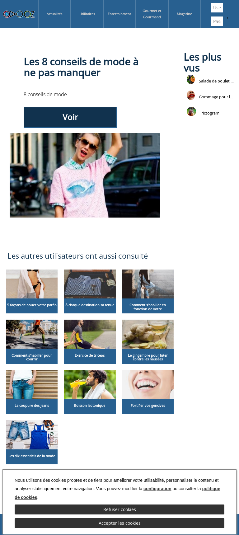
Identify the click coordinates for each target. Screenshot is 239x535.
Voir (70, 117)
